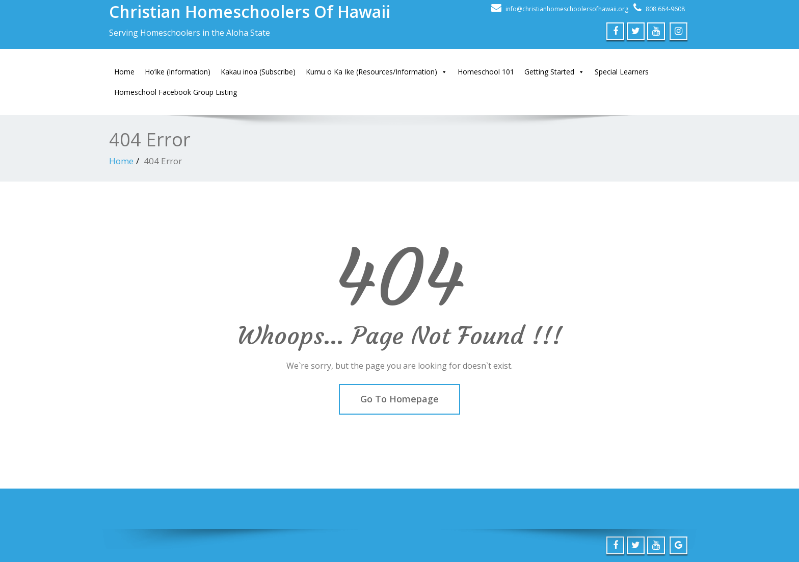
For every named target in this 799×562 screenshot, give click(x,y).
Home (124, 71)
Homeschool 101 (486, 71)
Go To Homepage (399, 399)
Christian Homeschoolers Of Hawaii (249, 11)
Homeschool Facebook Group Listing (175, 92)
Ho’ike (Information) (177, 71)
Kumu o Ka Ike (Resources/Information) (376, 72)
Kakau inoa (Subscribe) (258, 71)
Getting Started (554, 72)
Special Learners (622, 71)
